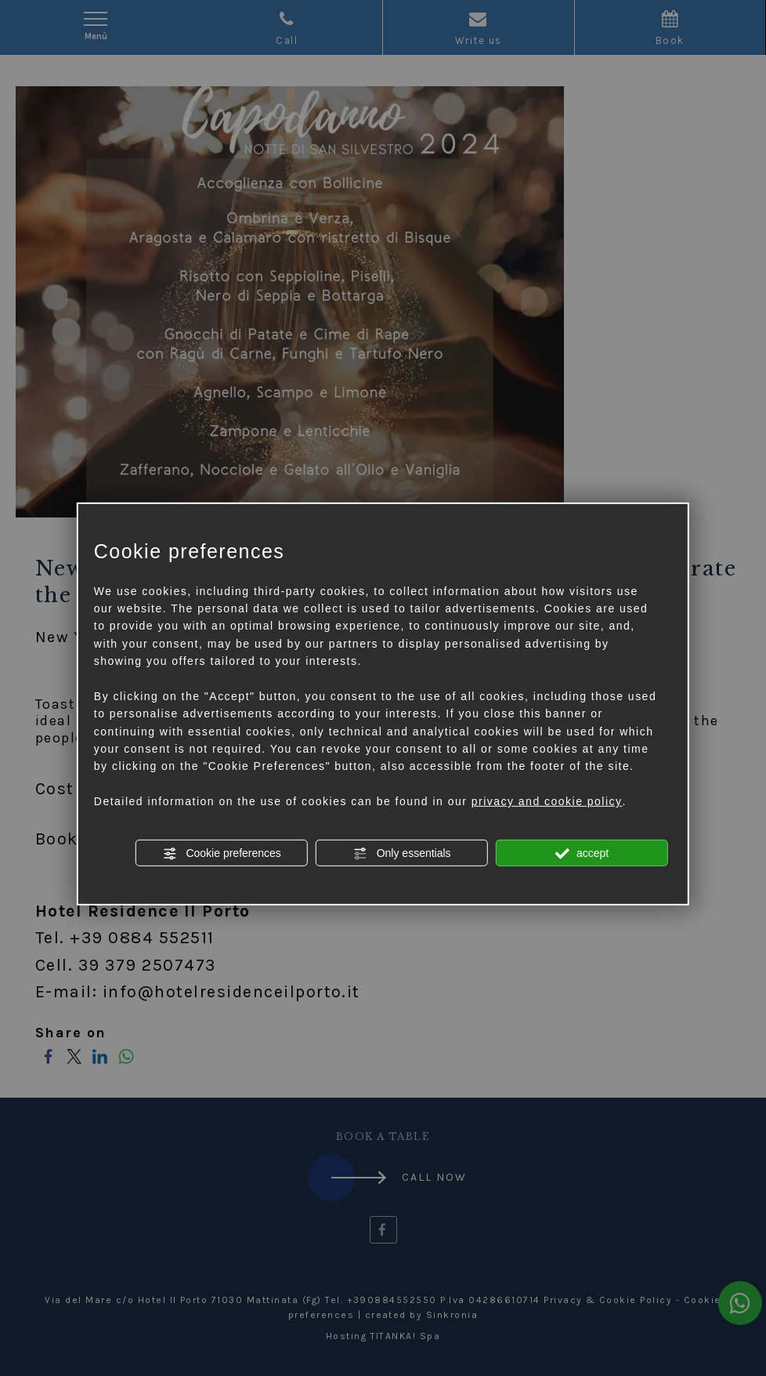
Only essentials (402, 853)
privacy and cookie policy (547, 801)
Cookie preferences (222, 853)
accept (582, 853)
